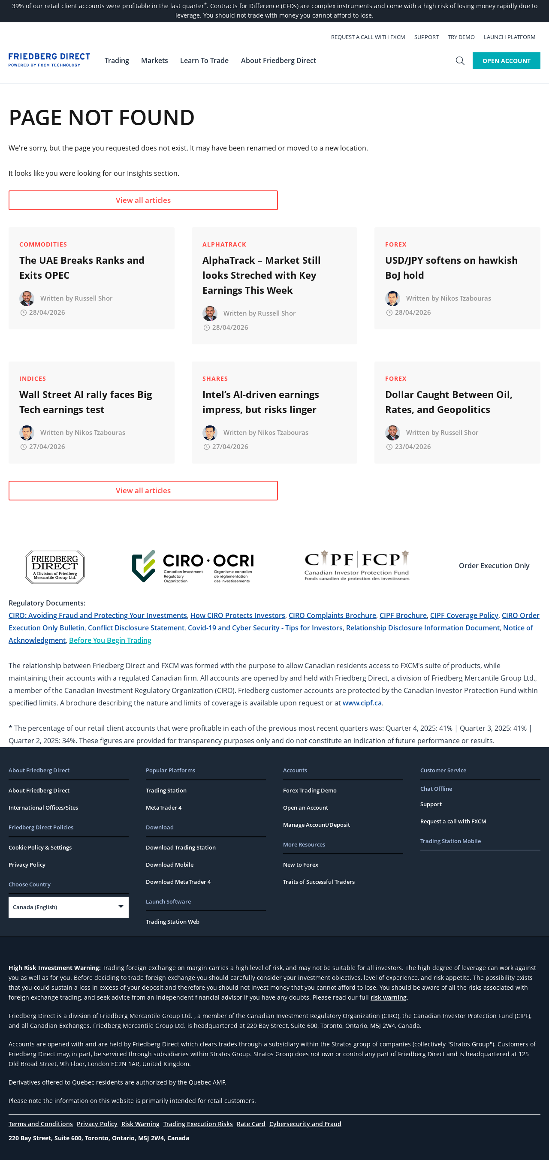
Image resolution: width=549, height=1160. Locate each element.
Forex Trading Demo (310, 790)
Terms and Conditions (41, 1124)
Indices (32, 378)
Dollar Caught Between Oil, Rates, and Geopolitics (449, 402)
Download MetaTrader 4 (178, 882)
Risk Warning (140, 1124)
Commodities (43, 244)
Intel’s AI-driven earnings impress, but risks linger (260, 402)
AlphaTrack (224, 244)
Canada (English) (35, 907)
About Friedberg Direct (39, 790)
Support (431, 37)
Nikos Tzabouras (465, 298)
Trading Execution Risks (198, 1124)
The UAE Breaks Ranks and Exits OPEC (82, 267)
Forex (396, 244)
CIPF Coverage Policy (464, 615)
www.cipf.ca (362, 703)
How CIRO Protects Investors (237, 615)
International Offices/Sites (43, 807)
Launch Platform (514, 37)
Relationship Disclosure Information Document (423, 628)
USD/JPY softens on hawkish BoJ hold (451, 267)
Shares (215, 378)
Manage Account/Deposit (316, 825)
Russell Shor (93, 298)
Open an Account (305, 807)
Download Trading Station (181, 847)
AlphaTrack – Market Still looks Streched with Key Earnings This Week (261, 274)
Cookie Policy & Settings (40, 847)
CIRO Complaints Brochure (332, 615)
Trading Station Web (172, 921)
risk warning (389, 997)
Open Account (507, 61)
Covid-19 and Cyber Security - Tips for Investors (265, 628)
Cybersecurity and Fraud (305, 1124)
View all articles (88, 200)
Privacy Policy (27, 864)
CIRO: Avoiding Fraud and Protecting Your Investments (98, 615)
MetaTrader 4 (163, 807)
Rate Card (251, 1124)
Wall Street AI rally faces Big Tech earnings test (85, 402)
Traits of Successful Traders (319, 882)
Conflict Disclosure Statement (136, 628)
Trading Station (166, 790)
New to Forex (300, 864)
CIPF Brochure (403, 615)
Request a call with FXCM (373, 37)
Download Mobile (169, 864)
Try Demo (466, 37)
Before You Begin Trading (110, 640)
